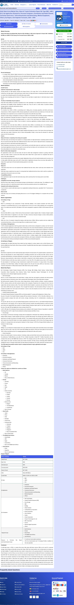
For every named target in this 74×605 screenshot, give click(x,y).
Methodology (3, 586)
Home (12, 4)
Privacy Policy (18, 579)
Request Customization (62, 50)
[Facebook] (70, 1)
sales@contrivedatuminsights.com (25, 1)
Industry (44, 8)
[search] (73, 5)
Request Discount (61, 53)
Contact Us (55, 4)
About (1, 579)
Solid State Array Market (68, 8)
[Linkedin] (73, 1)
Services (17, 4)
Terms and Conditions (20, 581)
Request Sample (64, 25)
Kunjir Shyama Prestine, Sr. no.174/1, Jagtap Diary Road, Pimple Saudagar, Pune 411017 (40, 582)
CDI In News (3, 591)
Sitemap (2, 588)
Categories (24, 4)
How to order (18, 586)
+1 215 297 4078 (13, 1)
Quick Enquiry (65, 1)
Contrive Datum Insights (35, 579)
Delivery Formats (19, 591)
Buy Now (64, 42)
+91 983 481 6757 (4, 1)
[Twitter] (71, 1)
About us (49, 4)
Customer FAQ (18, 584)
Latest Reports (32, 4)
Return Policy (18, 588)
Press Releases (41, 4)
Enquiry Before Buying (62, 57)
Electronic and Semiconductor (55, 8)
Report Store (3, 584)
